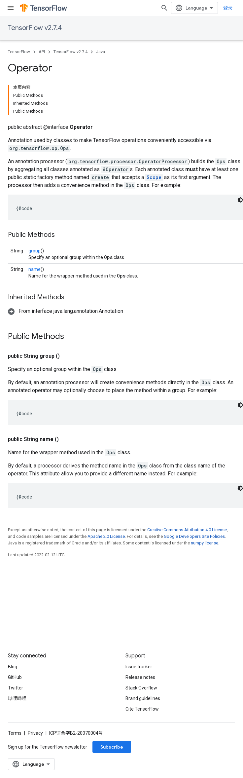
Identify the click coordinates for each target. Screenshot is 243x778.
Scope (154, 177)
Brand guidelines (142, 698)
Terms (14, 733)
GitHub (15, 677)
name (34, 269)
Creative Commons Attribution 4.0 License (187, 529)
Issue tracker (138, 666)
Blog (12, 666)
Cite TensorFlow (142, 709)
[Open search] (164, 8)
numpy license (204, 542)
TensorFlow (19, 51)
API (42, 51)
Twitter (15, 687)
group (34, 250)
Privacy (35, 733)
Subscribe (111, 747)
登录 (227, 8)
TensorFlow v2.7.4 (35, 28)
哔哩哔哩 (17, 698)
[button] (65, 311)
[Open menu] (10, 8)
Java (100, 51)
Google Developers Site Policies (194, 536)
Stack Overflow (141, 687)
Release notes (140, 677)
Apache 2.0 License (106, 536)
